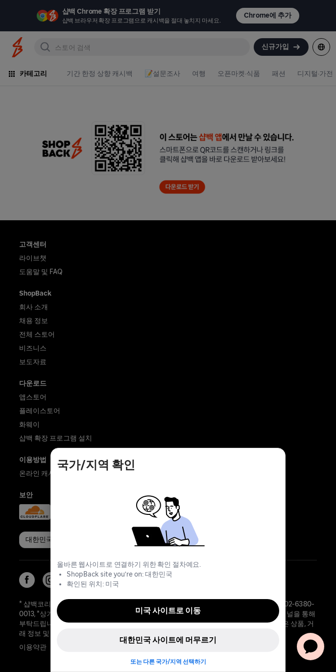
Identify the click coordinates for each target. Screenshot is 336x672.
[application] (310, 646)
